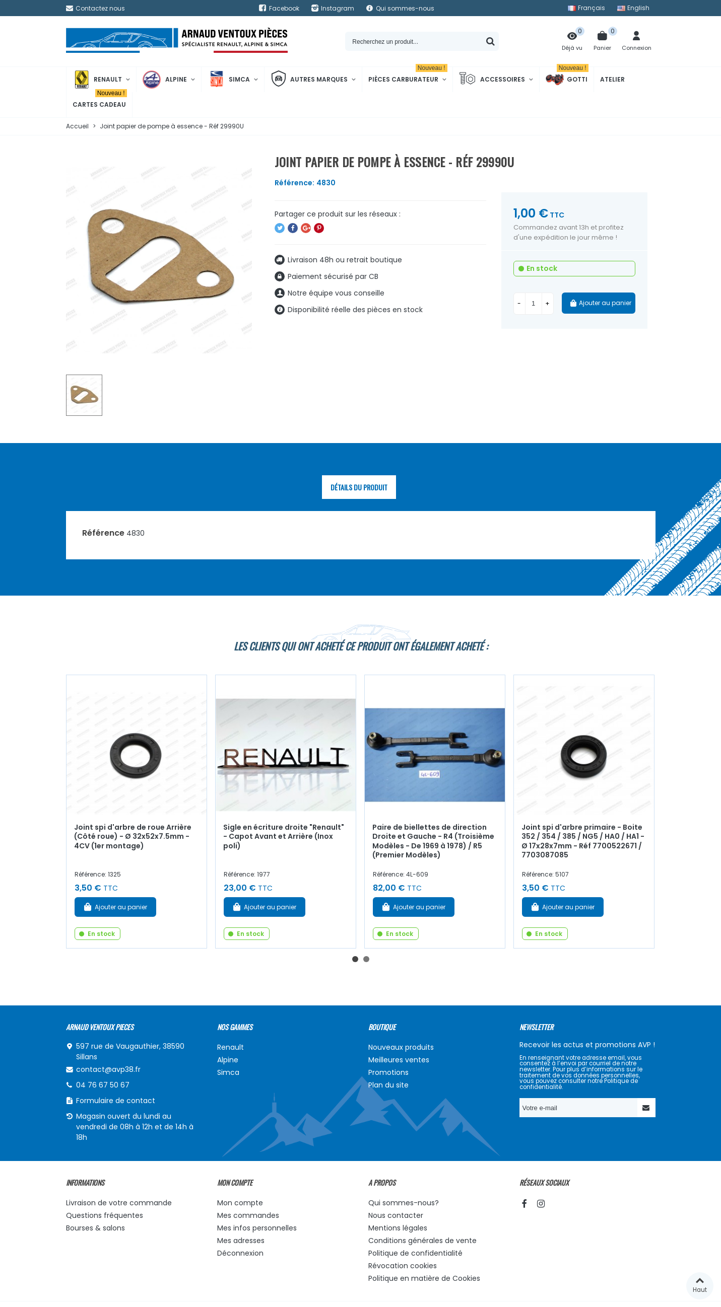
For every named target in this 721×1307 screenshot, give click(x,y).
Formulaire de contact (115, 1101)
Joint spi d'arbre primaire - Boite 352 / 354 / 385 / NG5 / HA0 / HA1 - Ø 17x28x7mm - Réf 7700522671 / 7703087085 (582, 841)
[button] (355, 959)
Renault (97, 79)
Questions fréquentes (104, 1215)
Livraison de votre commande (119, 1203)
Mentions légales (397, 1228)
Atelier (612, 79)
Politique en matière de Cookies (424, 1278)
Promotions (388, 1072)
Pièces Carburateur (407, 75)
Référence (103, 533)
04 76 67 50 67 (102, 1085)
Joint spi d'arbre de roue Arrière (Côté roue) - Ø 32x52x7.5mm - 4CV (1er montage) (132, 836)
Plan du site (388, 1085)
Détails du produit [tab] (359, 487)
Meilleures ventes (398, 1060)
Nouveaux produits (401, 1047)
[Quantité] (533, 304)
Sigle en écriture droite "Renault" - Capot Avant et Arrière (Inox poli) (283, 836)
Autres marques (309, 79)
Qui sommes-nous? (403, 1203)
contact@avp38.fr (108, 1069)
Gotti (567, 79)
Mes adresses (241, 1241)
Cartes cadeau (100, 100)
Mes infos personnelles (257, 1228)
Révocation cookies (402, 1266)
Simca (229, 79)
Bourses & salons (95, 1228)
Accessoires (492, 79)
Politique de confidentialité (415, 1253)
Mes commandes (248, 1215)
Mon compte (240, 1203)
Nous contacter (395, 1215)
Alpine (165, 79)
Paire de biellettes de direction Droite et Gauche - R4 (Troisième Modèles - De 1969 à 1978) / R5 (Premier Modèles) (433, 841)
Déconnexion (240, 1253)
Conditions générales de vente (422, 1241)
